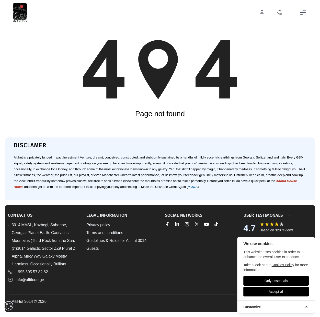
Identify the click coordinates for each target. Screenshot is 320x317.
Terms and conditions (104, 232)
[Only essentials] (276, 281)
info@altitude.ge (30, 279)
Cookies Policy (283, 264)
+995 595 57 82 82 (32, 271)
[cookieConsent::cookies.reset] (8, 305)
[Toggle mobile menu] (303, 13)
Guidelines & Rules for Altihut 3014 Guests (116, 244)
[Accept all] (276, 291)
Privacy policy (98, 224)
